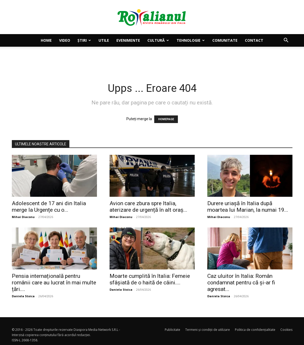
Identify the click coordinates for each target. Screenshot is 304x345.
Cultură (158, 40)
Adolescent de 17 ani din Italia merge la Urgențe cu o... (49, 206)
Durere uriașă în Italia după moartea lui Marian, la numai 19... (247, 206)
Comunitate (225, 40)
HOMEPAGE (166, 119)
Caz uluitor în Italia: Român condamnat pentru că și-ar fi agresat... (241, 282)
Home (46, 40)
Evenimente (128, 40)
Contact (254, 40)
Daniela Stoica (23, 296)
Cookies (286, 329)
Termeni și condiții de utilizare (207, 329)
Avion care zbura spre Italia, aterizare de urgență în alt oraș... (148, 206)
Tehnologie (191, 40)
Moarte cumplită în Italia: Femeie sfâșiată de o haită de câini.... (150, 279)
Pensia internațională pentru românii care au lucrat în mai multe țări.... (54, 282)
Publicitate (172, 329)
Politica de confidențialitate (255, 329)
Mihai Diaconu (23, 217)
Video (64, 40)
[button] (286, 40)
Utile (104, 40)
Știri (84, 40)
